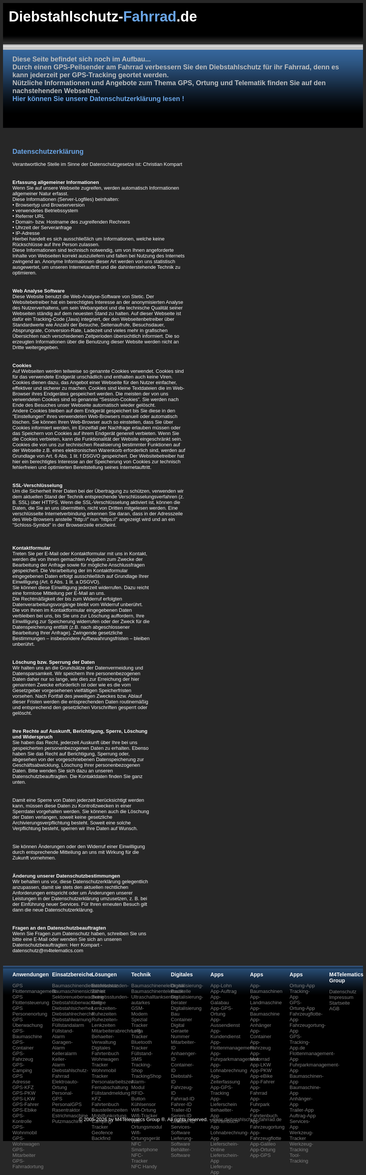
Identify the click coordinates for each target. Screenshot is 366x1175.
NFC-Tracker (139, 1158)
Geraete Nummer (180, 1033)
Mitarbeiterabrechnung (116, 1031)
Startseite (339, 1003)
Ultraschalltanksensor (154, 997)
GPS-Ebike (24, 1110)
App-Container (260, 1033)
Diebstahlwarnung (71, 1019)
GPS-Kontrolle (22, 1118)
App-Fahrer (262, 1082)
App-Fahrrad (258, 1090)
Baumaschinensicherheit (78, 991)
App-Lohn (221, 985)
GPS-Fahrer (25, 1104)
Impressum (341, 997)
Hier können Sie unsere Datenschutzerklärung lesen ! (98, 99)
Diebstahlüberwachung (77, 1002)
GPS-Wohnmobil (24, 1129)
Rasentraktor (66, 1110)
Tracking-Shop (141, 1067)
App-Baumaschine (265, 1011)
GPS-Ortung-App (302, 1005)
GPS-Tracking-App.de (300, 1042)
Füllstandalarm (68, 1025)
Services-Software (181, 1129)
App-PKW (260, 1070)
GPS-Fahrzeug (22, 1056)
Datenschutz (342, 991)
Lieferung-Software (182, 1141)
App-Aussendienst (225, 1022)
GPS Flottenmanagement (34, 988)
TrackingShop (146, 1076)
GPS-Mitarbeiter (23, 1152)
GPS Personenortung (29, 1011)
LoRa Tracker (139, 1033)
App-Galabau (219, 999)
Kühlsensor (143, 1104)
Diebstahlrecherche (73, 1014)
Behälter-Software (181, 1152)
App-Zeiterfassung (225, 1079)
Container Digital (181, 1022)
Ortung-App (302, 985)
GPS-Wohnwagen (26, 1141)
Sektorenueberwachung (78, 997)
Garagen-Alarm (62, 1045)
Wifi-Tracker (144, 1115)
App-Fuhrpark (260, 1101)
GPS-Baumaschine (27, 1033)
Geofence (102, 1132)
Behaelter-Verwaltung (104, 1039)
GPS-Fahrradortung (27, 1163)
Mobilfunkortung (109, 1115)
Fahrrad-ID (183, 1098)
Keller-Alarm (59, 1062)
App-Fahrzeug (260, 1045)
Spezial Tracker (139, 1022)
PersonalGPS (67, 1104)
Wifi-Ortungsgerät (145, 1135)
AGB (334, 1008)
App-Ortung (262, 1149)
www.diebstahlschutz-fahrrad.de (247, 1119)
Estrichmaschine (70, 1115)
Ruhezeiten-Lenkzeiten (105, 1022)
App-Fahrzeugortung (267, 1124)
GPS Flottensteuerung (30, 999)
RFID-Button (138, 1095)
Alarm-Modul (138, 1084)
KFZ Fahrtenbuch (105, 1101)
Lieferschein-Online (224, 1146)
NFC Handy (144, 1166)
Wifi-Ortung (143, 1110)
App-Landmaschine (266, 999)
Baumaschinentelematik (157, 991)
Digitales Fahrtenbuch (105, 1050)
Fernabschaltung (110, 1087)
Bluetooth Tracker (141, 1045)
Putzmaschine (67, 1121)
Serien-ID (181, 1115)
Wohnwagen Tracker (105, 1062)
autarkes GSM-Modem (140, 1008)
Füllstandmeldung (111, 1093)
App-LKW (260, 1065)
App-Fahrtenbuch (264, 1112)
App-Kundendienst (225, 1033)
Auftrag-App (303, 1115)
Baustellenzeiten (109, 1110)
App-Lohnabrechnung (228, 1067)
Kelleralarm (64, 1053)
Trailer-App (302, 1110)
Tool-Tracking (299, 1158)
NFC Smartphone (144, 1146)
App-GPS (260, 1155)
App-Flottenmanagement (232, 1045)
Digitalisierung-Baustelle (187, 988)
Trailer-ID (181, 1110)
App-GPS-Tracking (221, 1090)
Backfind (101, 1138)
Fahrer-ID (181, 1104)
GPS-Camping (22, 1067)
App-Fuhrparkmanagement (234, 1056)
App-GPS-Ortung (221, 1011)
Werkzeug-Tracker (301, 1135)
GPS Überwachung (27, 1022)
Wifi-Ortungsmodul (146, 1124)
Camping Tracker (101, 1124)
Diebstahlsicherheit (72, 1008)
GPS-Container (23, 1045)
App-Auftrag (223, 991)
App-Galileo (263, 1144)
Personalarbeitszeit (112, 1082)
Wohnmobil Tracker (104, 1073)
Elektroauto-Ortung (65, 1084)
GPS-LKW (23, 1098)
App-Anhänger (260, 1022)
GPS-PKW (23, 1093)
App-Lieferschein (223, 1101)
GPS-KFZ (23, 1087)
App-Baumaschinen (266, 988)
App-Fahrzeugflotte (265, 1135)
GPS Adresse (21, 1079)
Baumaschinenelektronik (158, 985)
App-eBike (261, 1076)
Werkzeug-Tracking (301, 1146)
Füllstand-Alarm (62, 1033)
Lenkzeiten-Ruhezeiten (104, 1011)
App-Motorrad (260, 1056)
